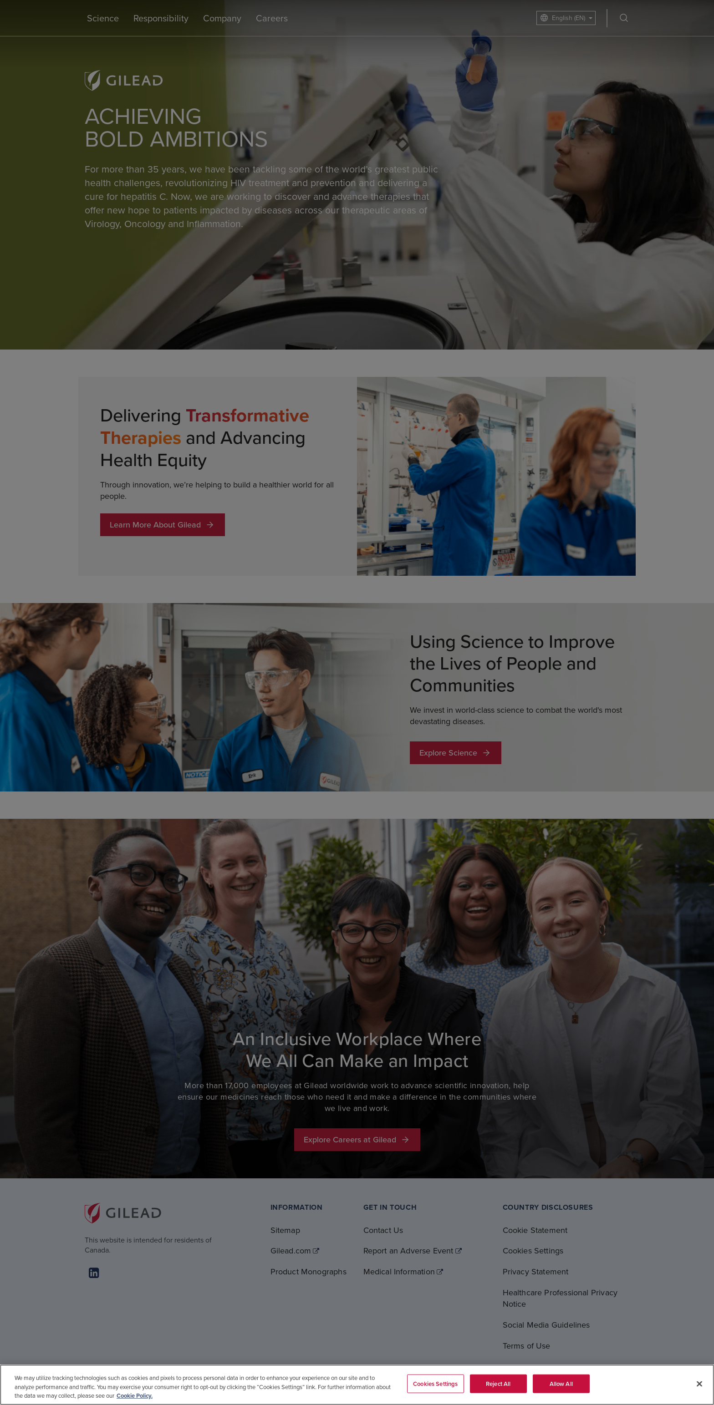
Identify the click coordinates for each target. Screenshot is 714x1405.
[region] (357, 1384)
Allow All (561, 1383)
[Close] (699, 1384)
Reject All (498, 1383)
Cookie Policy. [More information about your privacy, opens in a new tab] (135, 1395)
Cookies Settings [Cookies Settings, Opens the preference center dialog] (435, 1383)
